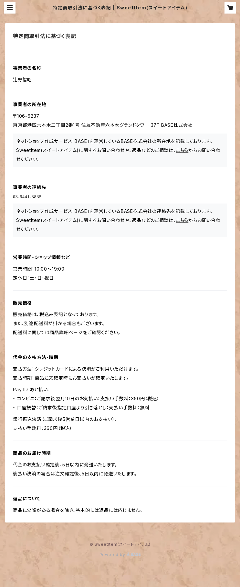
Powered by (120, 554)
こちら (182, 150)
